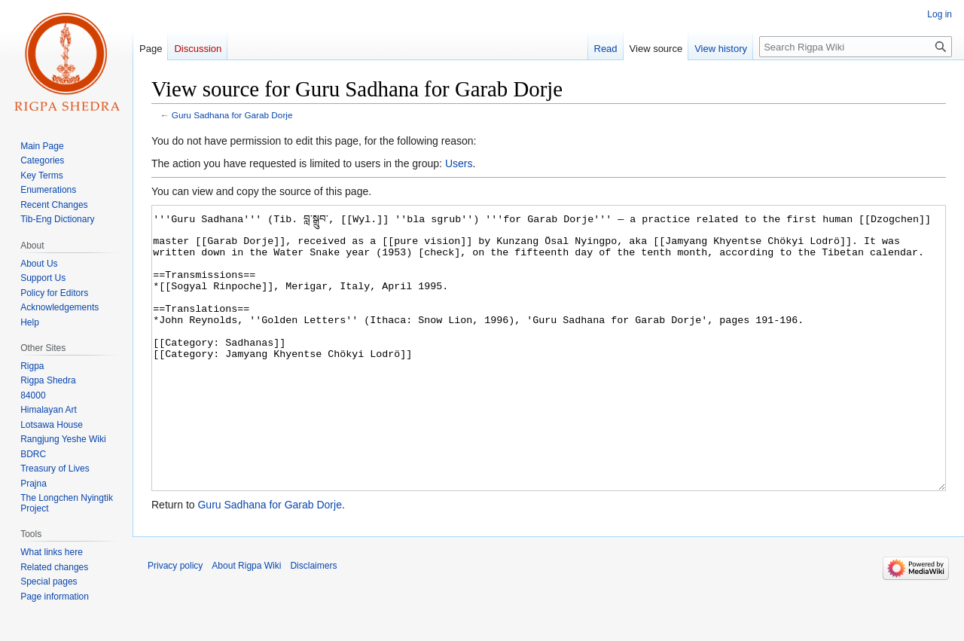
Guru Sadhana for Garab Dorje (232, 115)
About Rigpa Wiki (246, 622)
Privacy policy (175, 622)
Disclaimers (313, 622)
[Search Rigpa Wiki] (855, 46)
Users (459, 163)
